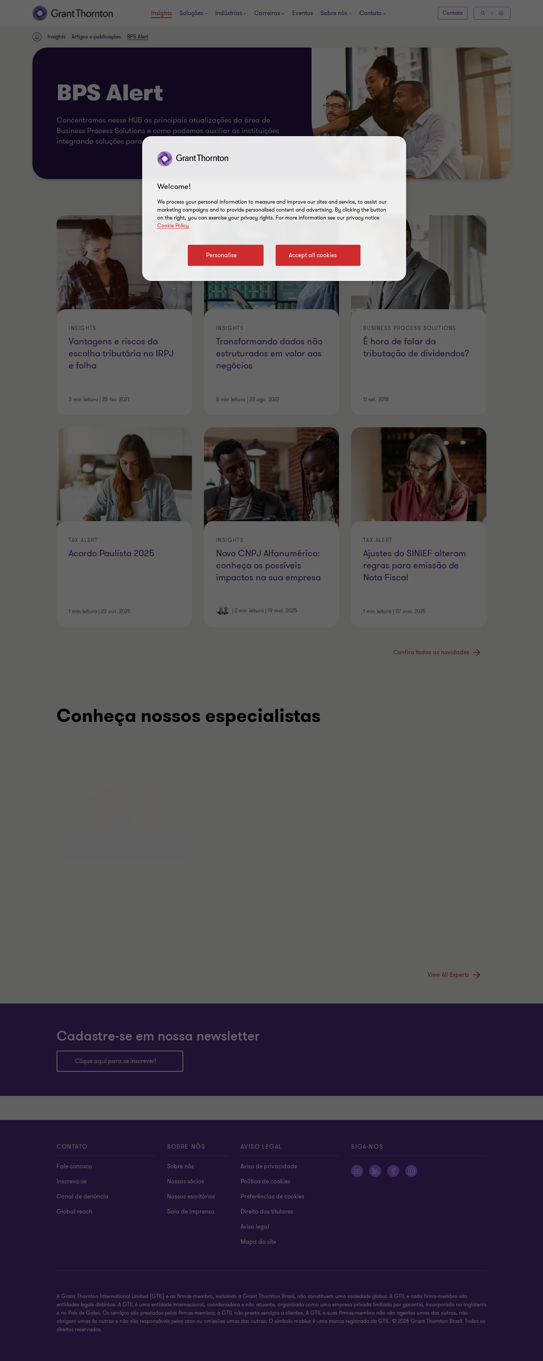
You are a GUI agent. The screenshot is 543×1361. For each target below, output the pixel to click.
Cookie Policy (173, 225)
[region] (274, 208)
